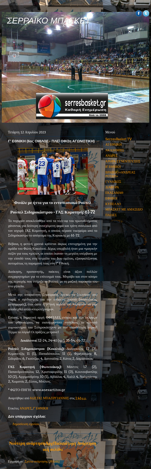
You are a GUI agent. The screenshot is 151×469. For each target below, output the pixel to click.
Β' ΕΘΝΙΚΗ (113, 167)
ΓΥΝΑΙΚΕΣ (113, 181)
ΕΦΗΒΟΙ (111, 198)
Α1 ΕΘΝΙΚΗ (113, 144)
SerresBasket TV (118, 139)
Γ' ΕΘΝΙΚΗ (40, 408)
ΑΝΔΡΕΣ (26, 408)
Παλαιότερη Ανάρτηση (74, 443)
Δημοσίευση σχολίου (25, 424)
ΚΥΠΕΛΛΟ (113, 204)
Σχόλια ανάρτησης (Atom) (42, 461)
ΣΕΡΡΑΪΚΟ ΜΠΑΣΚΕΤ (49, 20)
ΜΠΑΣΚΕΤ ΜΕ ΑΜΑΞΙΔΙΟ (124, 209)
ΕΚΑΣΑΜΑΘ (114, 193)
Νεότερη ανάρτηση (27, 443)
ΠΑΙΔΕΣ (111, 215)
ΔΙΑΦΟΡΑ (112, 187)
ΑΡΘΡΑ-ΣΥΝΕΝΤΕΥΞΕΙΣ (122, 161)
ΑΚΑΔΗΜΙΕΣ (114, 150)
